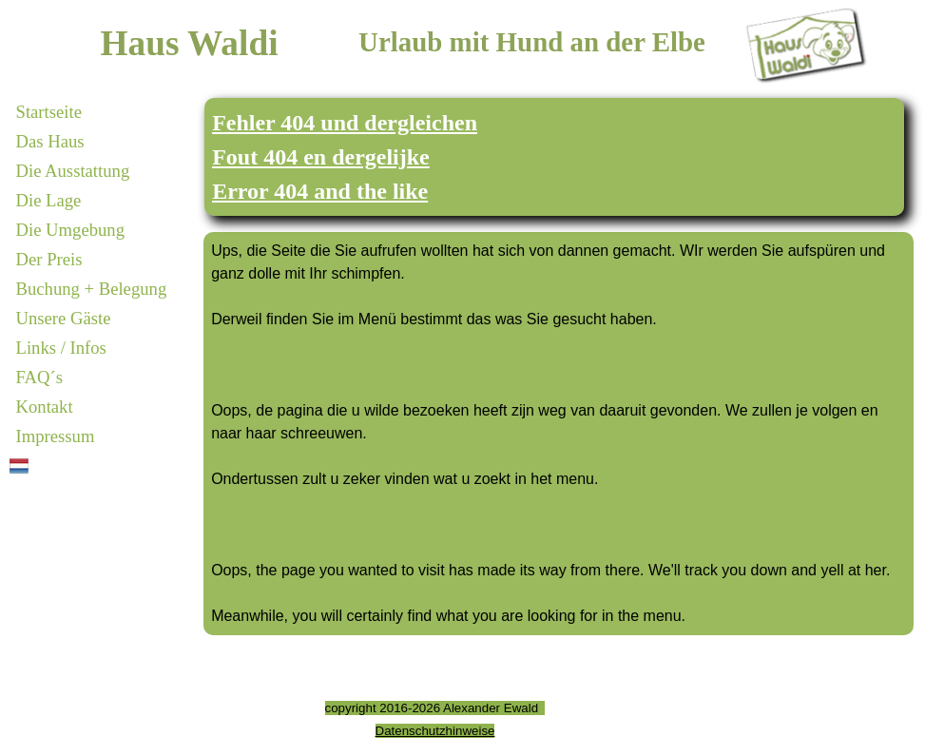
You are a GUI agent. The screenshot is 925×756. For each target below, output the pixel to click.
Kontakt (44, 407)
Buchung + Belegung (91, 289)
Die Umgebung (70, 230)
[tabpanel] (554, 157)
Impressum (55, 436)
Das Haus (50, 141)
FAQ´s (39, 377)
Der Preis (49, 259)
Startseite (49, 112)
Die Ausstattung (73, 171)
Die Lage (49, 200)
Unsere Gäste (63, 318)
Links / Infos (61, 348)
